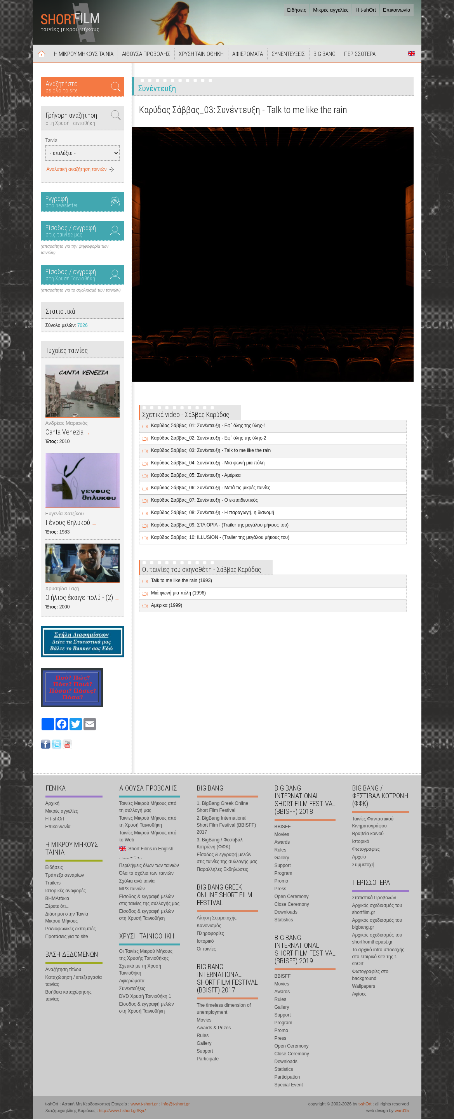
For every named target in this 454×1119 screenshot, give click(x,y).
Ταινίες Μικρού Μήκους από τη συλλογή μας (148, 807)
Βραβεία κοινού (368, 833)
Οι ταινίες (206, 949)
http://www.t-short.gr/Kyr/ (122, 1110)
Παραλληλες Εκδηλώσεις (222, 869)
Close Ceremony (292, 904)
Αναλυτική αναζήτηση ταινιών (77, 169)
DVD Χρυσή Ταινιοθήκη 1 (145, 996)
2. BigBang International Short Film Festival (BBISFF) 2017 (226, 825)
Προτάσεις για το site (66, 936)
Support (205, 1051)
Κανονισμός (209, 925)
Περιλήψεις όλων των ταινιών (149, 865)
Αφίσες (359, 994)
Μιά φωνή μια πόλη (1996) (178, 593)
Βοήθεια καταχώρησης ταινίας (68, 995)
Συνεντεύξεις (132, 988)
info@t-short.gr (176, 1104)
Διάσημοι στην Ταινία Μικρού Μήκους (66, 917)
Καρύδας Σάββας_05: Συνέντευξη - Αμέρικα (196, 475)
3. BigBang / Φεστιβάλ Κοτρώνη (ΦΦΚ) (220, 843)
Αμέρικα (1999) (167, 605)
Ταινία (51, 140)
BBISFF (283, 826)
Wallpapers (364, 986)
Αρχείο (359, 857)
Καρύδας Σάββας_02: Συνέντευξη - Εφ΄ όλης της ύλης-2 (208, 438)
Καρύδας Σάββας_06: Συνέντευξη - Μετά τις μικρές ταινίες (210, 487)
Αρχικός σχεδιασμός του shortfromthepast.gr (377, 938)
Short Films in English (411, 54)
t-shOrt (365, 1104)
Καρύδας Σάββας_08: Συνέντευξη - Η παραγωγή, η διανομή (212, 512)
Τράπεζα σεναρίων (64, 875)
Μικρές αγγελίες (330, 10)
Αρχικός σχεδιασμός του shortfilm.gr (377, 909)
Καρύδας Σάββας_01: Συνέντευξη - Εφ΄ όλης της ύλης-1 (208, 425)
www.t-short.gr (144, 1104)
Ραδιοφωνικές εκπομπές (70, 928)
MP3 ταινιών (132, 888)
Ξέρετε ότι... (57, 906)
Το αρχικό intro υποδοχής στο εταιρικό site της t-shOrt (378, 956)
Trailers (53, 883)
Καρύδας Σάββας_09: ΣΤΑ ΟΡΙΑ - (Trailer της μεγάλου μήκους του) (220, 525)
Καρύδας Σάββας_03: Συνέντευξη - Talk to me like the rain (211, 450)
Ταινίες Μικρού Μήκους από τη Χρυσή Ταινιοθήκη (148, 821)
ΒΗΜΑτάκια (57, 898)
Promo (281, 881)
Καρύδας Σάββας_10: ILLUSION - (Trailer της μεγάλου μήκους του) (220, 537)
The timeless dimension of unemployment (224, 1009)
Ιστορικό (205, 941)
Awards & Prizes (214, 1027)
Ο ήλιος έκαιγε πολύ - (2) (79, 597)
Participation (287, 1077)
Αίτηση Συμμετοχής (217, 918)
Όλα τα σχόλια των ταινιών (146, 873)
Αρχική (41, 54)
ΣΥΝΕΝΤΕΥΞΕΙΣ (288, 53)
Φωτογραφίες (366, 849)
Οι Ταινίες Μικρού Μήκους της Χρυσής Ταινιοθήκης (145, 955)
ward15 (402, 1110)
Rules (203, 1035)
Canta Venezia (64, 432)
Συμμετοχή (363, 864)
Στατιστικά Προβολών (374, 897)
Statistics (284, 920)
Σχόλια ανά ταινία (137, 881)
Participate (208, 1059)
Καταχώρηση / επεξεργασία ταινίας (73, 981)
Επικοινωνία (397, 10)
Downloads (286, 912)
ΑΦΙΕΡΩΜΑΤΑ (247, 53)
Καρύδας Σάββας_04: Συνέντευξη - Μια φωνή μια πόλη (208, 463)
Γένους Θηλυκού (67, 522)
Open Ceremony (292, 896)
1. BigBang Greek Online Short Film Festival (223, 807)
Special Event (289, 1085)
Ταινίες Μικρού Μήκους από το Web (148, 836)
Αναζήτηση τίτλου (63, 969)
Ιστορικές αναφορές (65, 890)
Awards (282, 842)
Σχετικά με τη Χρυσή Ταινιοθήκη (140, 969)
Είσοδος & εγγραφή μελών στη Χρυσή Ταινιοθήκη (146, 915)
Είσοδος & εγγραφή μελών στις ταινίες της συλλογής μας (149, 900)
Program (283, 873)
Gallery (204, 1043)
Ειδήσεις (296, 10)
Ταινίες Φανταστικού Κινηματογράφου (373, 822)
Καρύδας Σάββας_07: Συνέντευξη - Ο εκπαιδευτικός (204, 500)
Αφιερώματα (131, 980)
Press (281, 888)
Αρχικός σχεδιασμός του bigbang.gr (377, 923)
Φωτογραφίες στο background (370, 975)
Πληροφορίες (210, 933)
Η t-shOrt (365, 10)
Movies (204, 1020)
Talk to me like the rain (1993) (181, 580)
